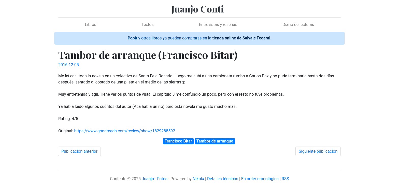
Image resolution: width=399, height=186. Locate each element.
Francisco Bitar (178, 141)
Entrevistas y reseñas (218, 24)
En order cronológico (260, 178)
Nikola (198, 178)
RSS (285, 178)
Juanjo (148, 178)
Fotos (162, 178)
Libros (90, 24)
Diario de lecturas (298, 24)
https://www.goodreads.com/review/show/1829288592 (124, 130)
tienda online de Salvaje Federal (241, 38)
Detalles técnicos (222, 178)
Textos (147, 24)
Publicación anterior (79, 151)
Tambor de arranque (214, 141)
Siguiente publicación (318, 151)
